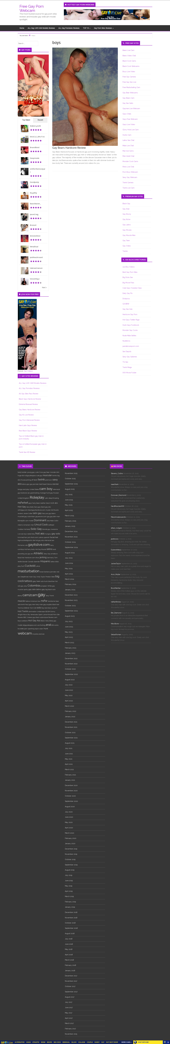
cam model (29, 521)
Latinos (40, 537)
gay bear (46, 472)
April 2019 (69, 891)
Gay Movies (127, 230)
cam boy (45, 489)
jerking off (29, 480)
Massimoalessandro (118, 517)
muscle (21, 601)
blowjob (21, 520)
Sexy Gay (47, 554)
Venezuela (34, 614)
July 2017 (68, 1002)
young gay (31, 472)
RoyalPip (33, 193)
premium (48, 480)
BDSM (47, 611)
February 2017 (70, 1029)
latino (49, 549)
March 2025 (69, 516)
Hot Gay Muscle (40, 549)
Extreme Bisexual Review (28, 404)
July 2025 (68, 494)
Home (21, 28)
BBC (25, 617)
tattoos (28, 581)
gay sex (30, 554)
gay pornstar (34, 484)
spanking (31, 629)
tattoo (53, 561)
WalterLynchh (35, 126)
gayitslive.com (39, 544)
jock (29, 537)
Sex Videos (28, 371)
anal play (26, 489)
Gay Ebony (127, 214)
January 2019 (70, 907)
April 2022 (69, 701)
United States (34, 489)
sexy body (30, 507)
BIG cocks (54, 625)
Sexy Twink (50, 596)
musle (48, 510)
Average (43, 493)
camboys (21, 549)
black (48, 503)
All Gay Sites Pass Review (28, 394)
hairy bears (36, 503)
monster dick (54, 472)
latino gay (40, 589)
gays (30, 503)
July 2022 (68, 685)
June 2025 (69, 500)
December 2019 (71, 849)
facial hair (54, 537)
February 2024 (70, 584)
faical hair (21, 557)
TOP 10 (86, 28)
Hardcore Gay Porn (130, 314)
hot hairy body (30, 549)
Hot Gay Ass (34, 620)
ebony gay (25, 484)
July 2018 (68, 939)
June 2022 (69, 690)
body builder (22, 472)
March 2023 (69, 642)
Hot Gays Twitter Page (131, 320)
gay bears (52, 513)
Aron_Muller (115, 574)
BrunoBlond (34, 147)
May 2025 (68, 505)
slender (55, 484)
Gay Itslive (126, 219)
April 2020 (69, 828)
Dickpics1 (126, 299)
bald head (42, 484)
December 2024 (71, 531)
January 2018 (70, 971)
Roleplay (37, 497)
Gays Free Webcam (130, 119)
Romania (21, 545)
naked (29, 534)
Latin (46, 498)
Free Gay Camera (129, 77)
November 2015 (71, 1034)
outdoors (24, 621)
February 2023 (70, 648)
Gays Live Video (129, 124)
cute (26, 545)
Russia (23, 480)
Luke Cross (39, 472)
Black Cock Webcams (131, 66)
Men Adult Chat (128, 156)
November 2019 (71, 854)
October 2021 (70, 732)
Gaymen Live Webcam (131, 108)
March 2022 (69, 706)
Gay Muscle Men (129, 235)
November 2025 (71, 473)
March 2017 (69, 1023)
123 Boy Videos (129, 267)
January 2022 (70, 717)
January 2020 (70, 843)
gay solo (56, 533)
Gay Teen (126, 240)
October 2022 (70, 669)
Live (19, 534)
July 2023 (68, 621)
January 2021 (70, 780)
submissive (44, 617)
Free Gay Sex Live (129, 82)
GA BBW (126, 304)
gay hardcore (22, 493)
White (49, 586)
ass (26, 554)
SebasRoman (116, 634)
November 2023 (71, 600)
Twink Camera (128, 182)
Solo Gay (36, 528)
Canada (30, 561)
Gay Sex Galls (128, 103)
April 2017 (68, 1018)
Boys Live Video (129, 71)
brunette (21, 629)
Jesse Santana (45, 572)
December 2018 (71, 912)
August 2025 (69, 489)
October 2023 (70, 606)
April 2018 (69, 955)
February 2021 (70, 775)
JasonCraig (34, 214)
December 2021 (71, 722)
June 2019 (69, 881)
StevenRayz (35, 279)
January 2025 (70, 526)
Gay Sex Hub (127, 309)
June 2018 (69, 944)
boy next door (46, 608)
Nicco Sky (26, 614)
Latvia (38, 566)
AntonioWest (35, 236)
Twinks (125, 251)
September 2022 (71, 674)
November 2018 (71, 918)
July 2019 (68, 875)
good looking (34, 493)
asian (41, 629)
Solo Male (50, 521)
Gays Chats (127, 114)
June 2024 (69, 563)
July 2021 (68, 748)
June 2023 (69, 627)
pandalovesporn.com (131, 346)
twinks (54, 475)
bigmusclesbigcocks (25, 540)
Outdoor (21, 529)
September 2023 (71, 611)
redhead (51, 525)
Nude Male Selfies (129, 336)
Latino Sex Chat (128, 140)
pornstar (53, 572)
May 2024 (68, 568)
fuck (22, 566)
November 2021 (71, 727)
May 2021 (68, 759)
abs (49, 507)
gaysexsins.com (41, 516)
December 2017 (71, 976)
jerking (43, 557)
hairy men (39, 604)
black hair (55, 604)
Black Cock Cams (129, 61)
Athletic (38, 553)
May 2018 (68, 949)
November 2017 (71, 981)
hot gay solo (40, 540)
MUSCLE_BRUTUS (37, 136)
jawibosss (114, 539)
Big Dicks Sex (128, 277)
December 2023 (71, 595)
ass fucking (41, 625)
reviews (20, 513)
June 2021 (69, 754)
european (43, 586)
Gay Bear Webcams (130, 93)
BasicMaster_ (35, 203)
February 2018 (70, 965)
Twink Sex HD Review (27, 452)
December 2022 (71, 658)
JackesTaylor (116, 564)
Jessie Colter (28, 513)
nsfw (44, 600)
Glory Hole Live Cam (131, 130)
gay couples (47, 604)
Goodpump (34, 182)
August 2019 (69, 870)
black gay (44, 507)
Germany (50, 557)
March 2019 (69, 896)
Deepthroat (24, 577)
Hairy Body (49, 621)
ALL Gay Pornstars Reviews (68, 28)
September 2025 (71, 484)
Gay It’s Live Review (26, 415)
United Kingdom (23, 498)
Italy (33, 534)
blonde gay (46, 529)
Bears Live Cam (128, 50)
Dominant (40, 520)
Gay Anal (126, 209)
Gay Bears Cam (128, 98)
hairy (52, 545)
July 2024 (68, 558)
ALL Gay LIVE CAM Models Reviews (41, 28)
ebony (20, 596)
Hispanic (45, 561)
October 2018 (70, 923)
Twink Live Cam (128, 188)
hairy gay (37, 507)
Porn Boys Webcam (130, 172)
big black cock (50, 589)
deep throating (54, 498)
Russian (56, 493)
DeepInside (34, 158)
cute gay (39, 475)
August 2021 (69, 743)
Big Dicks (117, 466)
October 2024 (70, 542)
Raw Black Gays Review (28, 431)
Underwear (41, 611)
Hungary (48, 534)
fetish (35, 480)
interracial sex (49, 540)
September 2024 (71, 547)
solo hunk (44, 581)
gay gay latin (51, 516)
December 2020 (71, 785)
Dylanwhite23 (116, 550)
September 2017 (71, 992)
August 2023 (70, 616)
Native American (31, 601)
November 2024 (71, 537)
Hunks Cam (127, 135)
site (34, 540)
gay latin (32, 589)
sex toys (24, 534)
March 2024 (69, 579)
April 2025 (69, 510)
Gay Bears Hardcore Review (69, 147)
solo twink (21, 604)
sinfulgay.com (23, 510)
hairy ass (45, 513)
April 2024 (69, 574)
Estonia (49, 484)
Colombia (34, 585)
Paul (26, 604)
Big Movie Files (128, 283)
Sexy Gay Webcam (130, 177)
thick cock (34, 537)
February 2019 (70, 902)
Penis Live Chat (128, 167)
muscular (47, 475)
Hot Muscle (55, 510)
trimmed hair (22, 537)
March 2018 (69, 960)
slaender (37, 561)
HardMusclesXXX (117, 506)
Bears (43, 621)
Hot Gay (22, 506)
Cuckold (30, 565)
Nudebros (126, 341)
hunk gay (49, 493)
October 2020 (70, 796)
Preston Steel (50, 577)
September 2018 (71, 928)
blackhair (51, 581)
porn (26, 629)
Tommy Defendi (23, 608)
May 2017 (68, 1013)
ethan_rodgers (116, 528)
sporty (25, 589)
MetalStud (34, 246)
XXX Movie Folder (129, 373)
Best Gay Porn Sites (130, 272)
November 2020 (71, 791)
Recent (40, 120)
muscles (35, 634)
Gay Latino (127, 225)
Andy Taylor (40, 577)
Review (51, 617)
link (167, 1007)
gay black (36, 617)
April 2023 (69, 637)
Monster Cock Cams (130, 161)
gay (41, 594)
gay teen (36, 581)
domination (32, 611)
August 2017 (69, 997)
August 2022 (70, 680)
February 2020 (70, 838)
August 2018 (69, 933)
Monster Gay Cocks (130, 330)
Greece (29, 617)
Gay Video (127, 246)
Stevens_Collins (117, 473)
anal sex (42, 634)
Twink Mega (127, 367)
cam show (35, 557)
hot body (27, 529)
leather (43, 503)
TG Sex (125, 362)
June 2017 (69, 1007)
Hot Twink (23, 611)
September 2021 (71, 738)
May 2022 (68, 695)
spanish (46, 537)
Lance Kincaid (48, 614)
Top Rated (26, 120)
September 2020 (71, 801)
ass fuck (54, 608)
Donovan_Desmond (118, 495)
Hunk (46, 628)
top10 (37, 629)
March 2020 (69, 833)
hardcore (28, 557)
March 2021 (69, 769)
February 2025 (70, 521)
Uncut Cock (41, 524)
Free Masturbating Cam (131, 87)
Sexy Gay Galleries (130, 357)
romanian (26, 525)
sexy (25, 586)
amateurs (54, 554)
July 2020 (69, 812)
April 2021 (69, 764)
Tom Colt (33, 608)
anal (48, 624)
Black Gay (126, 204)
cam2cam (30, 595)
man (58, 516)
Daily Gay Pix (127, 293)
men (32, 525)
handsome (51, 601)
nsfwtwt (23, 502)
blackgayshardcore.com (36, 510)
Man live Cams (128, 151)
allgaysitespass (30, 475)
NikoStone (115, 624)
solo (39, 607)
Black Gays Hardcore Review (30, 399)
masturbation (28, 571)
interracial (56, 489)
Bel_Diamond (116, 613)
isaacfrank (114, 484)
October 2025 (70, 478)
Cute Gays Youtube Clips (132, 288)
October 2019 (70, 859)
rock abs (54, 503)
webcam (25, 633)
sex (29, 493)
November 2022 (71, 664)
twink (41, 479)
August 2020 (70, 807)
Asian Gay (32, 577)
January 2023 (70, 653)
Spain (40, 614)
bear (57, 601)
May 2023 (68, 632)
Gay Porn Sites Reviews (104, 28)
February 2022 (70, 711)
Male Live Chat (128, 146)
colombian (31, 516)
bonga (20, 489)
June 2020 (69, 817)
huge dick (21, 475)
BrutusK (33, 225)
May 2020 (69, 822)
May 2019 (68, 886)
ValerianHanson (36, 268)
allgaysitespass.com (30, 625)
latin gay (37, 513)
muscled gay (22, 516)
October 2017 (70, 986)
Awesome (54, 529)
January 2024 (70, 590)
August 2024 (70, 553)
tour (39, 601)
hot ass (39, 533)
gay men (32, 604)
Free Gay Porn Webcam (31, 8)
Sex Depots (127, 351)
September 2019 (71, 865)
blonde (24, 561)
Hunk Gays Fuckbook (131, 325)
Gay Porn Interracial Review (29, 420)
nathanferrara (116, 602)
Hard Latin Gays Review (28, 425)
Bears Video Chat (129, 56)
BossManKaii (116, 588)
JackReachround (36, 257)
